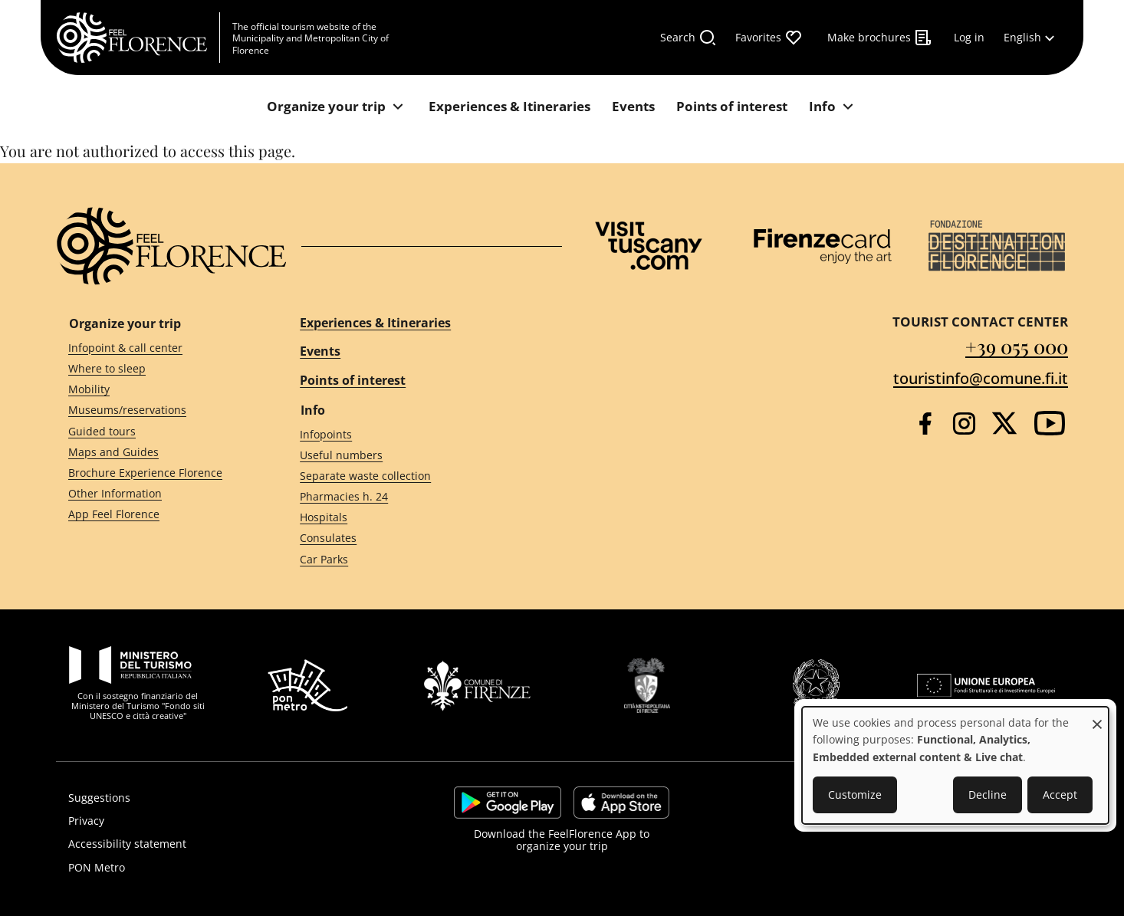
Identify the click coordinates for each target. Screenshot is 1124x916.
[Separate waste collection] (417, 476)
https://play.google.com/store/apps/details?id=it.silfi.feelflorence (507, 802)
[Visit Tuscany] (648, 246)
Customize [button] (855, 794)
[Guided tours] (156, 431)
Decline (987, 794)
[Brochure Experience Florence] (156, 472)
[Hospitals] (417, 517)
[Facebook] (925, 423)
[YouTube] (1049, 423)
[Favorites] (769, 37)
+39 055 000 (1016, 346)
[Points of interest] (732, 106)
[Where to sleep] (156, 369)
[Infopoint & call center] (156, 347)
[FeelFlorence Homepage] (138, 37)
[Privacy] (214, 820)
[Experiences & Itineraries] (509, 106)
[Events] (633, 106)
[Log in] (969, 37)
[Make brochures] (880, 37)
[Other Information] (156, 494)
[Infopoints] (417, 434)
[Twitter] (1004, 423)
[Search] (688, 37)
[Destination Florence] (996, 245)
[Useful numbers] (417, 455)
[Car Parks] (417, 559)
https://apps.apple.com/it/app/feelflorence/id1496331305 (621, 802)
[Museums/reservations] (156, 410)
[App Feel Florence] (156, 514)
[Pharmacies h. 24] (417, 497)
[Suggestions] (214, 797)
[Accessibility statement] (214, 843)
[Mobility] (156, 389)
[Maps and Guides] (156, 452)
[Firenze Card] (823, 246)
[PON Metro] (214, 867)
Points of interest (353, 380)
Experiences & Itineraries (375, 322)
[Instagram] (964, 423)
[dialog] (955, 765)
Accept (1060, 794)
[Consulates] (417, 538)
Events (320, 351)
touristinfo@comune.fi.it (980, 378)
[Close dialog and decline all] (1097, 716)
